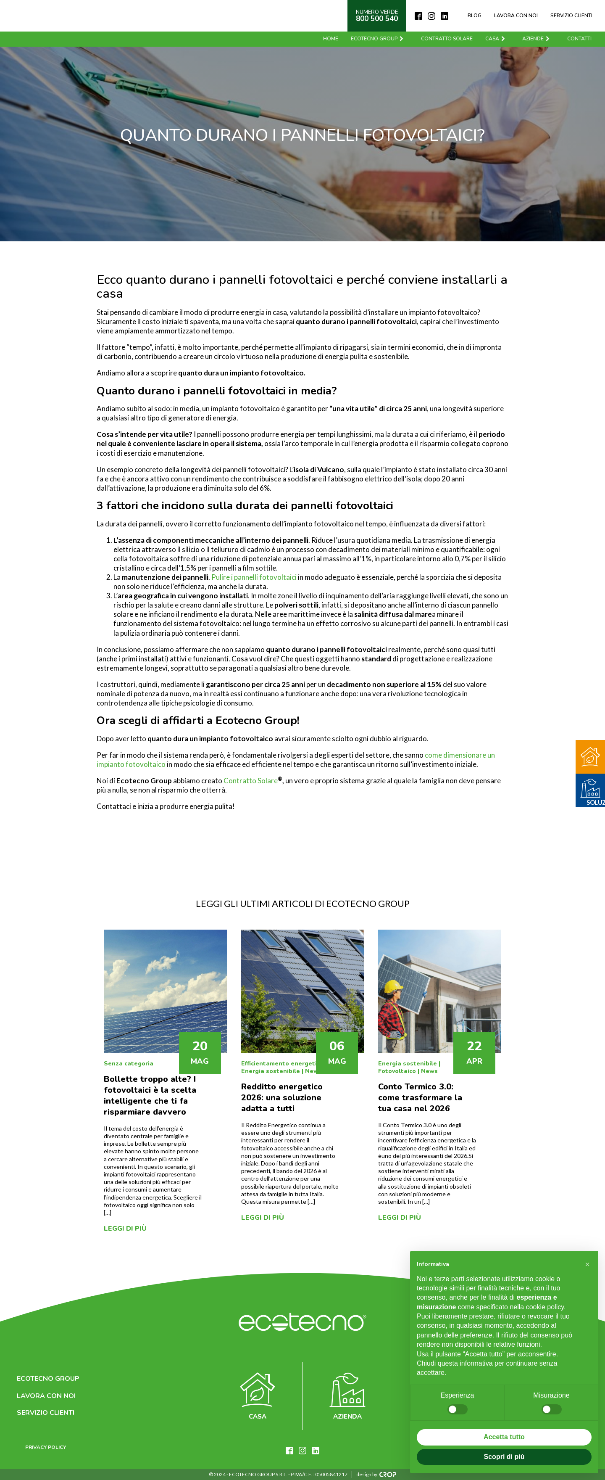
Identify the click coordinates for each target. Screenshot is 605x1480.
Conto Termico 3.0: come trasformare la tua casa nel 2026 (420, 1097)
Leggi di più (125, 1228)
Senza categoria (128, 1064)
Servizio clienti (571, 15)
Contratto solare (447, 38)
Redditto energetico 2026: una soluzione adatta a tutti (282, 1097)
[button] (587, 1264)
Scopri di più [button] (504, 1456)
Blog (474, 15)
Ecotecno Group (378, 38)
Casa (496, 38)
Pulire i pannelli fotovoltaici (254, 577)
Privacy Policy (45, 1447)
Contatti (580, 38)
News (313, 1071)
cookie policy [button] (545, 1307)
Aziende (537, 38)
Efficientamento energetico (282, 1064)
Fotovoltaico (397, 1071)
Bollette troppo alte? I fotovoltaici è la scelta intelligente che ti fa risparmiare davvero (150, 1095)
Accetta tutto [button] (504, 1436)
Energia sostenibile (270, 1071)
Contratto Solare (251, 780)
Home (331, 38)
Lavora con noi (516, 15)
